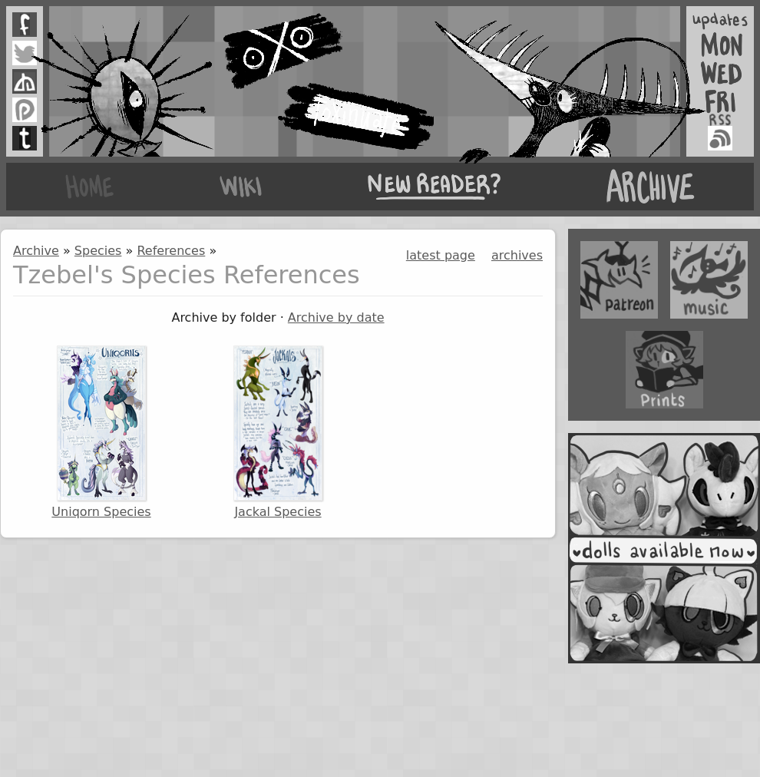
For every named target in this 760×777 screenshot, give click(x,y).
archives (517, 255)
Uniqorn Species (100, 432)
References (171, 250)
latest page (440, 255)
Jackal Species (277, 432)
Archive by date (336, 317)
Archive (36, 250)
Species (98, 250)
